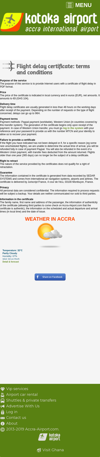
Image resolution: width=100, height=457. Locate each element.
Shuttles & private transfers (31, 400)
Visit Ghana (53, 450)
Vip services (17, 389)
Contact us (16, 417)
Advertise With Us (23, 406)
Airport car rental (22, 394)
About (12, 423)
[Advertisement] (50, 334)
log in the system (73, 128)
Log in (12, 412)
